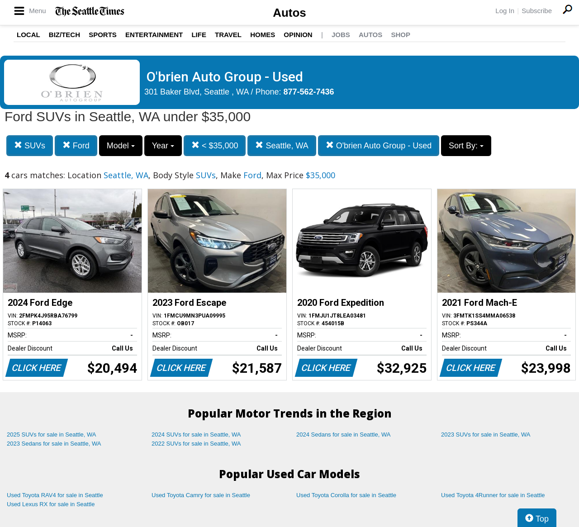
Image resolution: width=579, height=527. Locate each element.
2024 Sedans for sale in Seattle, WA (343, 434)
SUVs (29, 145)
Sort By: (466, 145)
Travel (228, 34)
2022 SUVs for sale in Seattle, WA (196, 443)
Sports (103, 34)
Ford (76, 145)
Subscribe (537, 10)
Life (198, 34)
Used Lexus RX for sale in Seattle (51, 504)
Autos (289, 12)
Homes (262, 34)
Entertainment (154, 34)
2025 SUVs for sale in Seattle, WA (51, 434)
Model (121, 145)
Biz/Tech (64, 34)
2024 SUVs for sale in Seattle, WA (196, 434)
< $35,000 (214, 145)
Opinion (298, 34)
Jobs (341, 34)
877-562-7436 (309, 91)
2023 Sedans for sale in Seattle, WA (54, 443)
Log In (504, 10)
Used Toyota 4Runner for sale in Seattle (493, 495)
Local (28, 34)
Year (163, 145)
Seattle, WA (281, 145)
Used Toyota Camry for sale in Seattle (201, 495)
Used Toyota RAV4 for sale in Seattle (55, 495)
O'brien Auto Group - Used (379, 145)
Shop (400, 34)
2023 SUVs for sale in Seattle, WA (486, 434)
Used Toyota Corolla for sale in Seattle (346, 495)
